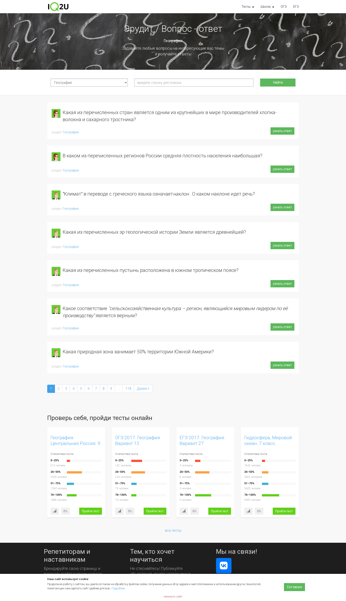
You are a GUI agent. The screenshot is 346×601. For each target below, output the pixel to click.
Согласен (294, 587)
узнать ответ (282, 131)
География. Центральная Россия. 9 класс (75, 443)
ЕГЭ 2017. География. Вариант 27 (202, 440)
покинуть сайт (173, 596)
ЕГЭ (296, 6)
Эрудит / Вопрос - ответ (173, 28)
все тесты (173, 530)
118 (128, 388)
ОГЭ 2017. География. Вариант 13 (138, 440)
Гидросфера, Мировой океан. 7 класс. (268, 440)
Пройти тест (90, 511)
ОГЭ (284, 6)
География (71, 132)
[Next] (143, 389)
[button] (247, 6)
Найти (278, 82)
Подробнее (118, 588)
